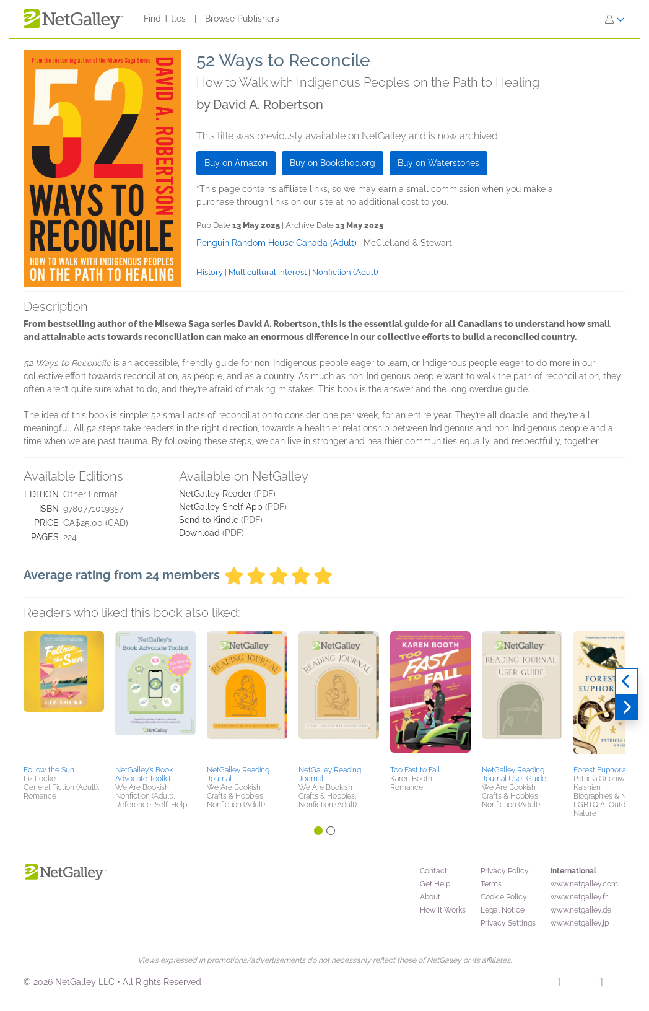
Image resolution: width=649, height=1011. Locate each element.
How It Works (443, 910)
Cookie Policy (504, 897)
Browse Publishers (242, 19)
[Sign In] (615, 19)
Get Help (435, 884)
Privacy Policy (505, 871)
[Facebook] (558, 983)
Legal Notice (503, 910)
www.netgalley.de (581, 910)
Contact (433, 871)
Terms (491, 884)
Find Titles (165, 19)
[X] (600, 983)
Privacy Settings (508, 923)
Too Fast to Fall (415, 770)
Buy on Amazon (236, 163)
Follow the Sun (49, 770)
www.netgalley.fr (579, 897)
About (430, 897)
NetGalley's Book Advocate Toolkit (144, 774)
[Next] (626, 707)
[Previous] (626, 681)
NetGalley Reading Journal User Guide (514, 774)
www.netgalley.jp (580, 923)
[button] (64, 696)
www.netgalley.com (584, 884)
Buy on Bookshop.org (332, 163)
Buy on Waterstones (438, 163)
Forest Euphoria (599, 770)
